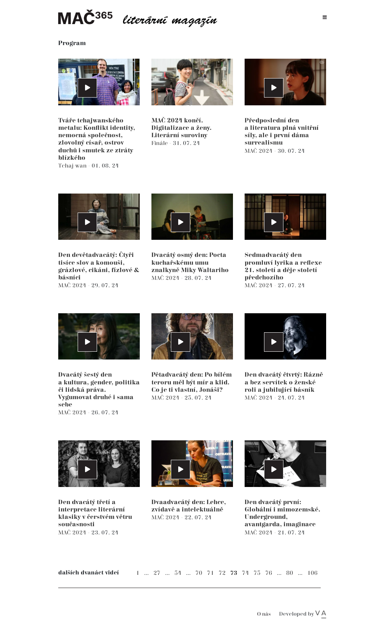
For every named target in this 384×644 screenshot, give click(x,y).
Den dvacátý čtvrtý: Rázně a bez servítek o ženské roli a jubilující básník (284, 382)
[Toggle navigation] (325, 17)
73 (233, 573)
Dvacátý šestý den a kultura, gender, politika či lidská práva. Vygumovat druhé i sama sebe (99, 390)
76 (268, 573)
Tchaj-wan (73, 166)
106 (312, 573)
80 (289, 573)
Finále (160, 143)
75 (257, 573)
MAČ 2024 (259, 151)
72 (222, 573)
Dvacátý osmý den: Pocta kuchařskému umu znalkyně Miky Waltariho (190, 262)
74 (245, 573)
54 (177, 573)
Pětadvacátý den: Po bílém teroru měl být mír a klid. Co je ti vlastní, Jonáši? (191, 382)
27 (156, 573)
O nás (264, 614)
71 (210, 573)
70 (198, 573)
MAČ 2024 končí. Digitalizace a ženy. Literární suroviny (181, 128)
